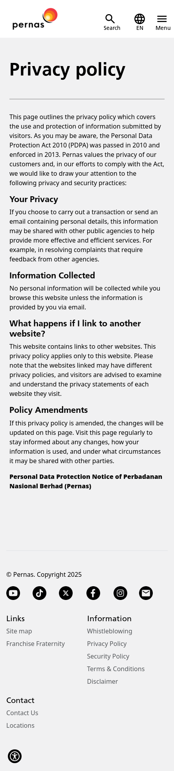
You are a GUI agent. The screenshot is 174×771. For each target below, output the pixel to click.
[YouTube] (13, 593)
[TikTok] (39, 593)
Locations (20, 725)
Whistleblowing (109, 631)
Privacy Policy (107, 643)
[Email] (147, 593)
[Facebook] (93, 593)
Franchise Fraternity (35, 643)
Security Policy (108, 656)
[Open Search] (112, 22)
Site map (19, 631)
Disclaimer (102, 681)
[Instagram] (120, 593)
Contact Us (22, 712)
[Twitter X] (66, 593)
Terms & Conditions (116, 668)
